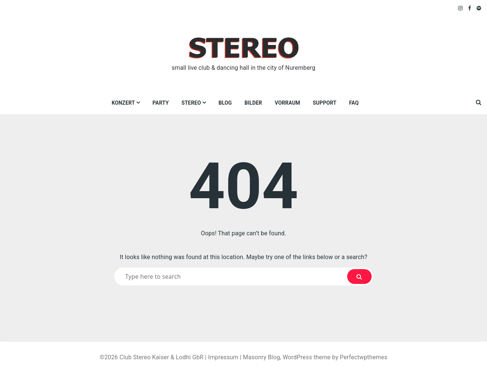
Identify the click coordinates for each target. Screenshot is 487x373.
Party (160, 103)
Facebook (469, 8)
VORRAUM (287, 103)
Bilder (253, 103)
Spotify (479, 8)
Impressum (223, 357)
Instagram (460, 8)
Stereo (191, 103)
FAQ (354, 103)
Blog (225, 103)
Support (324, 103)
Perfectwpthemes (363, 357)
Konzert (123, 103)
